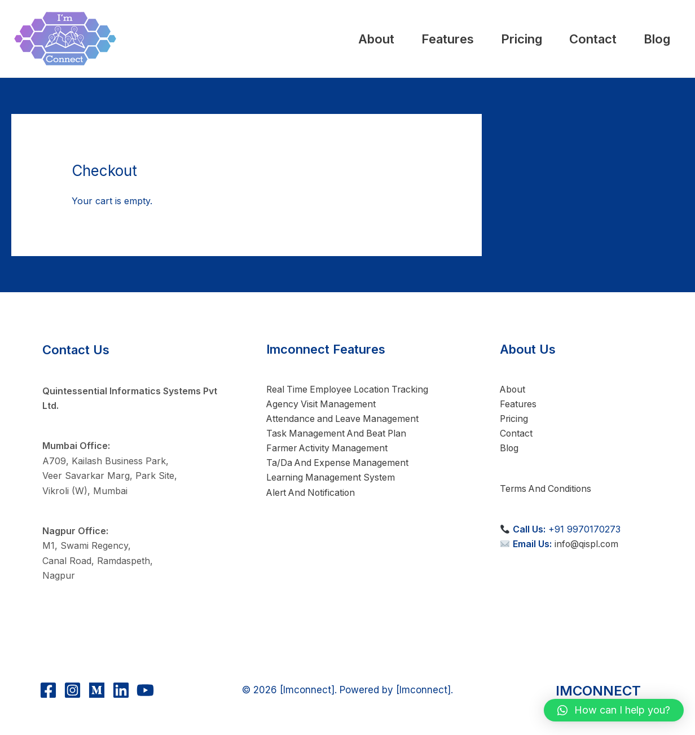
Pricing (487, 39)
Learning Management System (329, 479)
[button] (614, 710)
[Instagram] (72, 690)
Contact (572, 39)
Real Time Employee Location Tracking (347, 389)
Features (400, 39)
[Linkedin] (121, 690)
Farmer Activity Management (326, 449)
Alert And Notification (310, 493)
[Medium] (96, 690)
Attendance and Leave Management (341, 419)
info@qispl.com (587, 544)
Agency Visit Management (319, 404)
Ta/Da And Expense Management (336, 464)
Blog (650, 39)
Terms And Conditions (547, 489)
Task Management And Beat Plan (335, 434)
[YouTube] (145, 690)
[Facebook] (48, 690)
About (315, 39)
